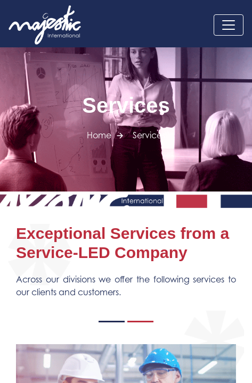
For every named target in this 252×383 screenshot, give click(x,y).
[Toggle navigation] (228, 25)
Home (99, 135)
